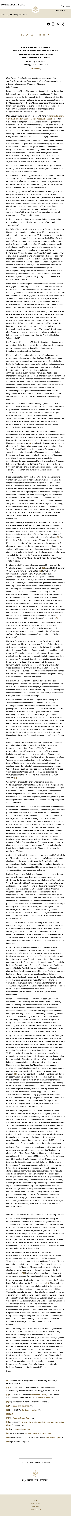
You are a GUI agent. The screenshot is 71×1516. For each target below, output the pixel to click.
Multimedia (35, 68)
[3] (26, 418)
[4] (30, 443)
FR (36, 35)
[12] (23, 1273)
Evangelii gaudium (21, 1406)
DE (22, 35)
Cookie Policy (35, 1506)
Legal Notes (35, 1503)
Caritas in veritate (38, 1395)
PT (49, 35)
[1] (61, 136)
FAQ (35, 1500)
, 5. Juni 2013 (38, 1433)
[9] (15, 778)
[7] (40, 571)
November (22, 15)
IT (40, 35)
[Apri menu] (68, 5)
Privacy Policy (35, 1510)
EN (27, 35)
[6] (43, 568)
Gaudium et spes (42, 1398)
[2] (49, 276)
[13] (47, 1283)
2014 (15, 15)
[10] (20, 918)
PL (44, 35)
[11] (15, 1074)
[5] (58, 537)
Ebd (11, 1414)
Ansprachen (7, 15)
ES (32, 35)
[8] (57, 618)
